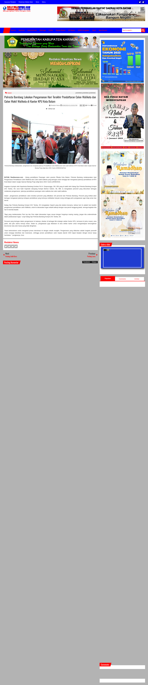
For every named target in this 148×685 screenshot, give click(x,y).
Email (93, 105)
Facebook (143, 2)
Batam (10, 93)
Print (87, 105)
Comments (122, 279)
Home (6, 30)
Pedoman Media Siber (26, 2)
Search (143, 30)
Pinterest (16, 246)
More (37, 2)
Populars (108, 278)
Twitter (139, 2)
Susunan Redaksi (10, 2)
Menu (44, 2)
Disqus (94, 262)
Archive (136, 279)
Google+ (12, 246)
